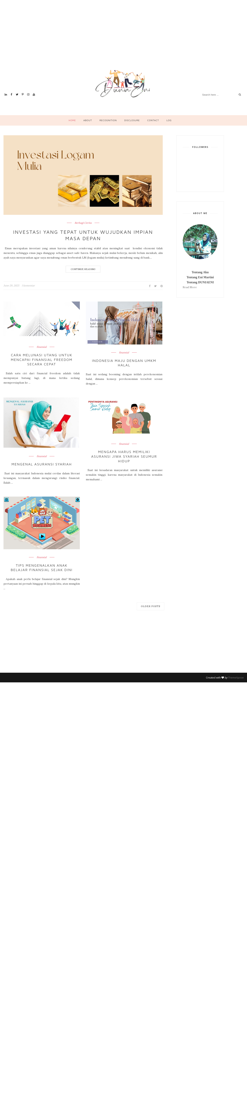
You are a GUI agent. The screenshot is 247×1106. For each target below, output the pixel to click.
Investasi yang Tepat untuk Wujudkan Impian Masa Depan (83, 235)
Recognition (108, 120)
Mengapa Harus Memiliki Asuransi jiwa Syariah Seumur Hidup (124, 456)
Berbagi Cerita (83, 222)
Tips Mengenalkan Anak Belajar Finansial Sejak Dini (41, 567)
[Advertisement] (49, 40)
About (87, 120)
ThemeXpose (236, 677)
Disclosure (132, 120)
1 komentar (28, 285)
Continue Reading (83, 269)
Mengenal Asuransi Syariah (41, 464)
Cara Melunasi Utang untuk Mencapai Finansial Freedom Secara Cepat (41, 359)
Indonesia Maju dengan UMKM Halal (124, 363)
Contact (153, 120)
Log (168, 120)
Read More (190, 287)
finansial (42, 347)
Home (72, 120)
